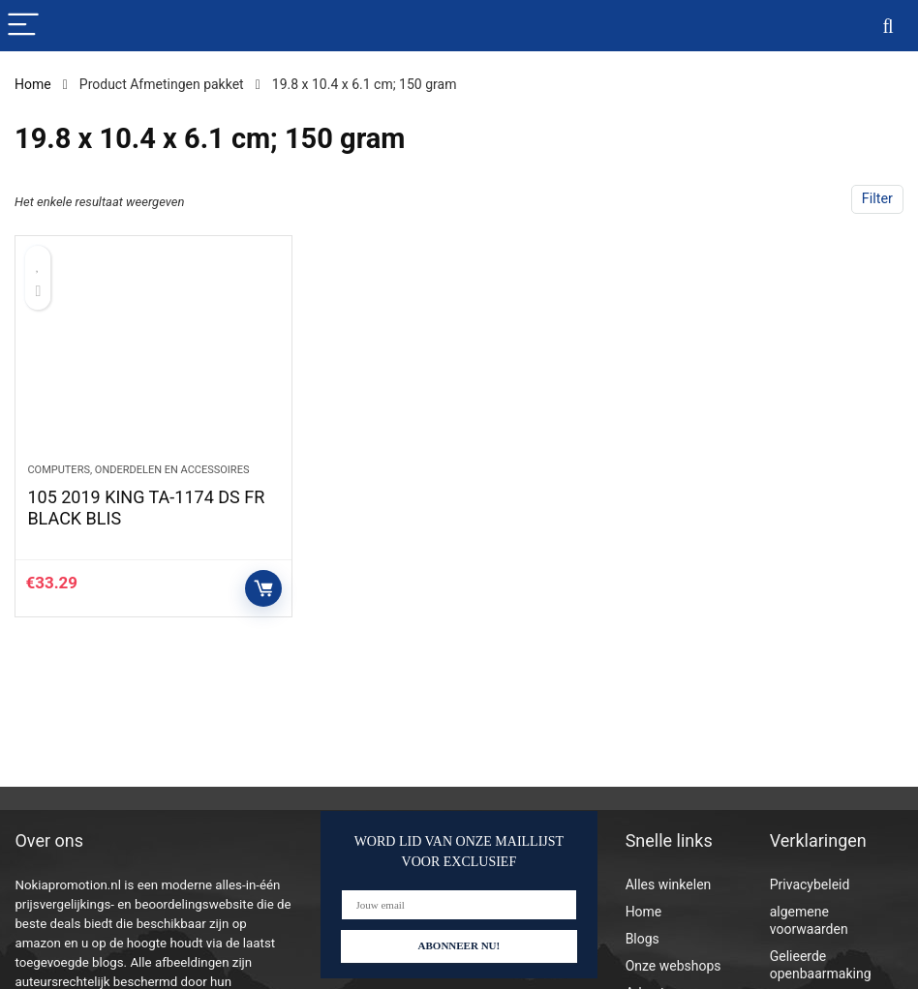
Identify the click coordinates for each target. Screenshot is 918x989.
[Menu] (23, 25)
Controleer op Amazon (263, 588)
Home (33, 84)
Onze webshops (673, 966)
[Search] (888, 25)
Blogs (642, 938)
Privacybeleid (810, 884)
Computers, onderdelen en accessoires (138, 470)
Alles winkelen (669, 884)
